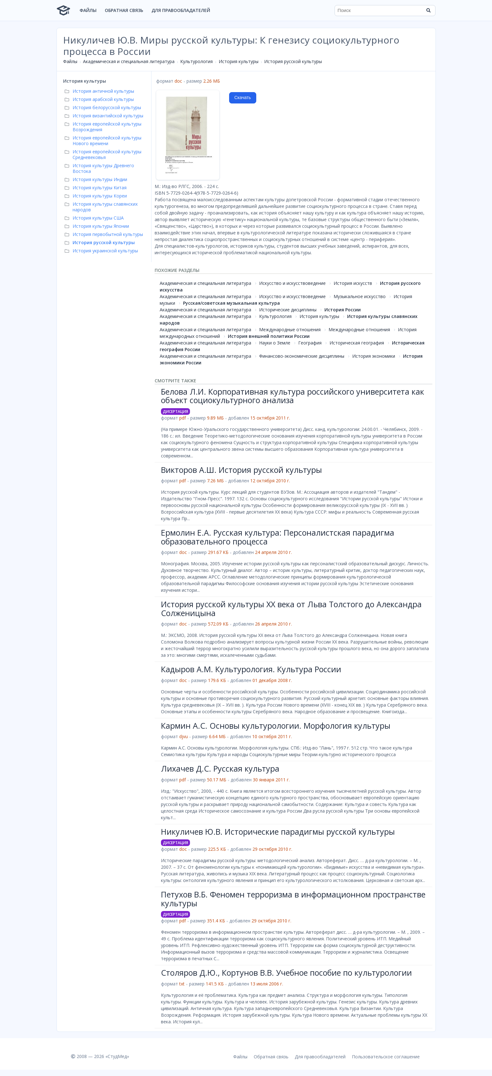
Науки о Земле (274, 343)
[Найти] (428, 10)
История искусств (353, 283)
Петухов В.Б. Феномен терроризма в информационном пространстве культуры (293, 898)
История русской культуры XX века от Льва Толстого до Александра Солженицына (291, 608)
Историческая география (356, 343)
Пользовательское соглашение (386, 1057)
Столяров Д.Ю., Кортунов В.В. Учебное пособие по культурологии (286, 972)
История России (342, 310)
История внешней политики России (269, 336)
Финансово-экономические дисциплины (301, 356)
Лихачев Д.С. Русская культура (220, 768)
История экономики (373, 356)
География (310, 343)
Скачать (242, 97)
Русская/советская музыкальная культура (231, 303)
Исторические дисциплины (288, 310)
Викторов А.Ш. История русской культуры (241, 469)
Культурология (196, 61)
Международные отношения (290, 329)
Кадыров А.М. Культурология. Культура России (251, 669)
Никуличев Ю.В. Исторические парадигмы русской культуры (278, 831)
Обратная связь (124, 10)
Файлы (88, 10)
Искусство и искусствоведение (292, 283)
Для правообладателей (180, 10)
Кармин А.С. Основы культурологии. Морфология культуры (275, 725)
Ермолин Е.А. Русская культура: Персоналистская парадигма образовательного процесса (277, 537)
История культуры (238, 61)
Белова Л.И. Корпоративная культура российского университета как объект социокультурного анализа (292, 396)
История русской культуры (293, 61)
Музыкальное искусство (360, 296)
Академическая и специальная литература (129, 61)
